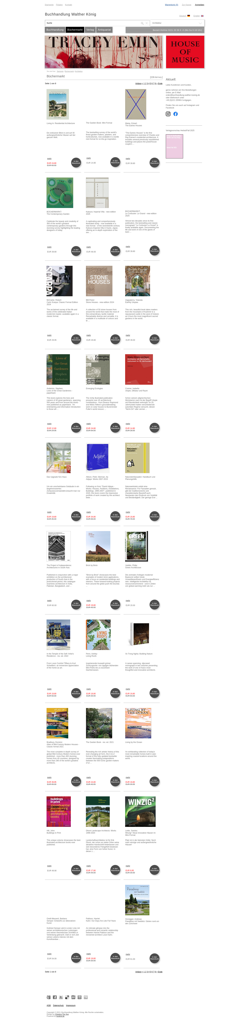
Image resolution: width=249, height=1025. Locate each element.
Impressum (70, 1005)
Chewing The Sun (62, 1014)
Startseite (49, 5)
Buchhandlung (55, 29)
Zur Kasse (186, 5)
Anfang (138, 83)
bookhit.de (60, 1016)
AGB (49, 1005)
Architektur (79, 71)
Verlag (90, 29)
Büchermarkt (75, 29)
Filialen (59, 5)
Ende (160, 83)
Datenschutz (58, 1005)
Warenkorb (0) (171, 5)
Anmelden (199, 5)
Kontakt (68, 5)
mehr (49, 158)
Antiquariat (104, 29)
